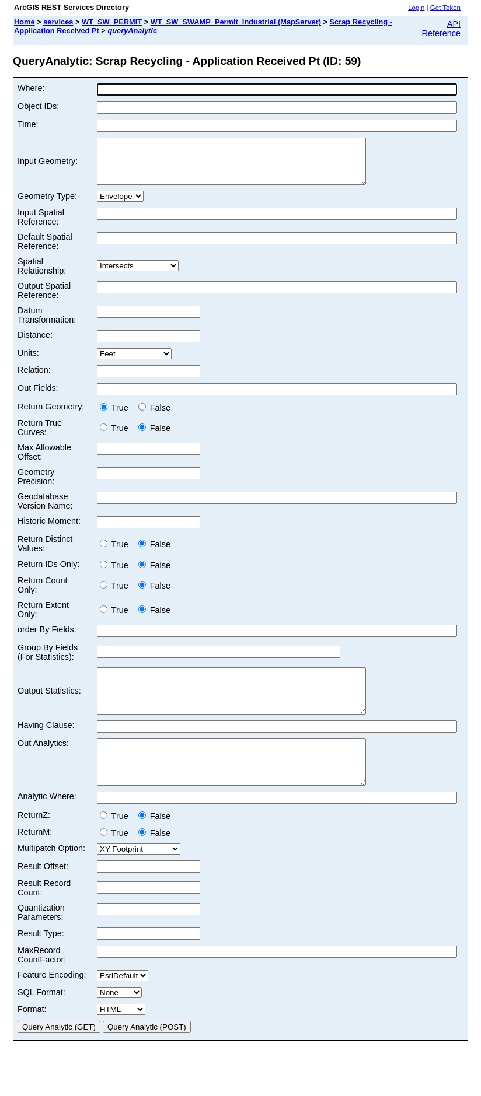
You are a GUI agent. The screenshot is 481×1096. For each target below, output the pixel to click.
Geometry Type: (47, 204)
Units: (28, 361)
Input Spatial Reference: (41, 225)
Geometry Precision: (36, 485)
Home (24, 21)
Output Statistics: (49, 704)
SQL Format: (41, 1018)
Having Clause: (46, 742)
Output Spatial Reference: (44, 299)
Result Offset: (43, 892)
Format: (32, 1035)
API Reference (441, 28)
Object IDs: (38, 106)
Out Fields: (38, 396)
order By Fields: (47, 638)
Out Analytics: (43, 760)
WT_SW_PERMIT (112, 21)
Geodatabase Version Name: (45, 509)
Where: (31, 88)
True (116, 416)
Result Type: (41, 959)
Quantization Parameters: (41, 938)
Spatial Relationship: (42, 274)
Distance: (35, 343)
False (154, 416)
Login (416, 7)
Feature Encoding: (52, 1001)
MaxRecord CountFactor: (42, 981)
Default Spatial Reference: (45, 250)
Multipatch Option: (51, 874)
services (58, 21)
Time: (28, 124)
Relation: (34, 378)
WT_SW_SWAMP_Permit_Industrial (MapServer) (236, 21)
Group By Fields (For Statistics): (48, 661)
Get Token (445, 7)
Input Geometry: (48, 165)
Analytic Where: (47, 822)
